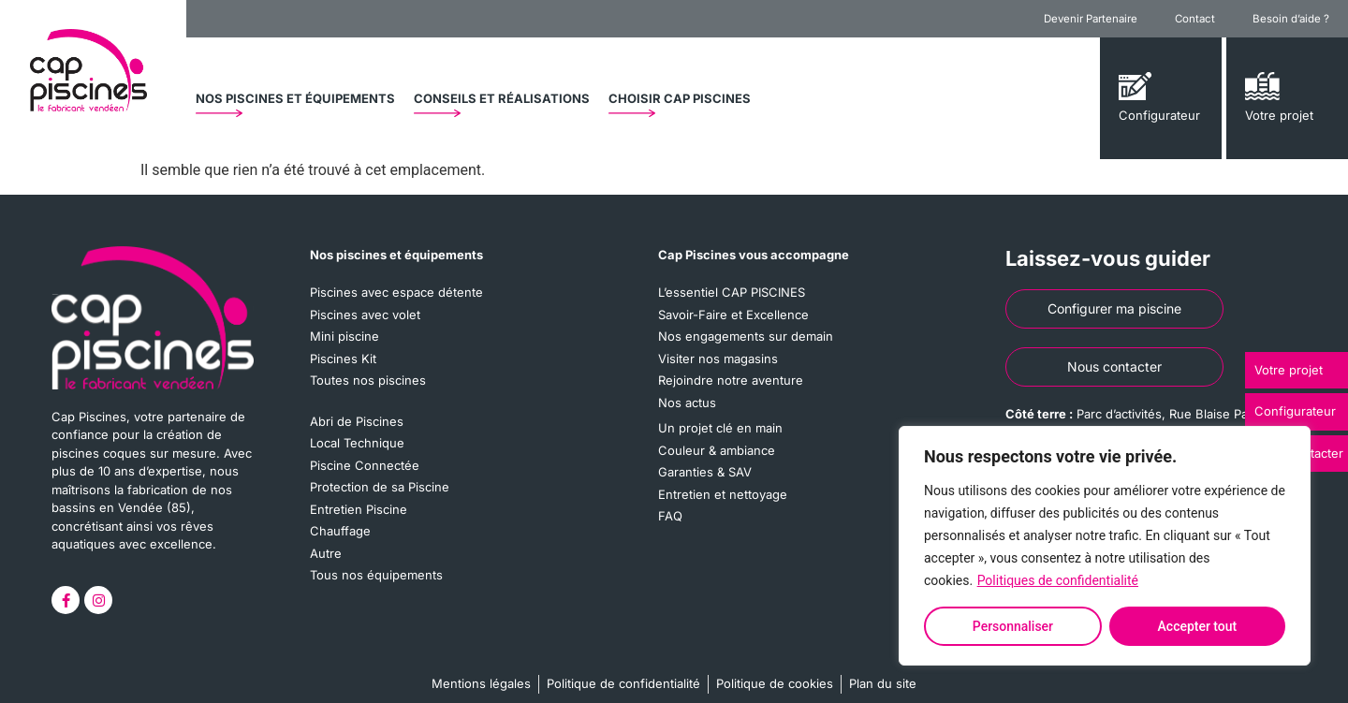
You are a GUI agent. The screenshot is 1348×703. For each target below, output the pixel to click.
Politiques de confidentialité (1057, 580)
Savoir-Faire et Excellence (733, 314)
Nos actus (687, 402)
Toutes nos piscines (368, 380)
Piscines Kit (343, 358)
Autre (326, 553)
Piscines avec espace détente (396, 292)
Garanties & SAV (705, 471)
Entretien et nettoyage (722, 494)
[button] (295, 98)
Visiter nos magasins (718, 358)
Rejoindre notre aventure (730, 380)
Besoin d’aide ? (1291, 18)
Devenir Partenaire (1090, 18)
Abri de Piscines (356, 421)
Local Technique (357, 442)
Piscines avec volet (365, 314)
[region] (1105, 546)
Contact (1195, 18)
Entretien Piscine (358, 509)
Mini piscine (344, 336)
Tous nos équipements (376, 574)
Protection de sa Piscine (379, 486)
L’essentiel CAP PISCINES (731, 292)
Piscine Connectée (364, 465)
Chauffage (340, 530)
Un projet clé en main (720, 427)
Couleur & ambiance (716, 450)
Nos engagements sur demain (745, 336)
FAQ (670, 515)
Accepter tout (1198, 626)
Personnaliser (1013, 626)
